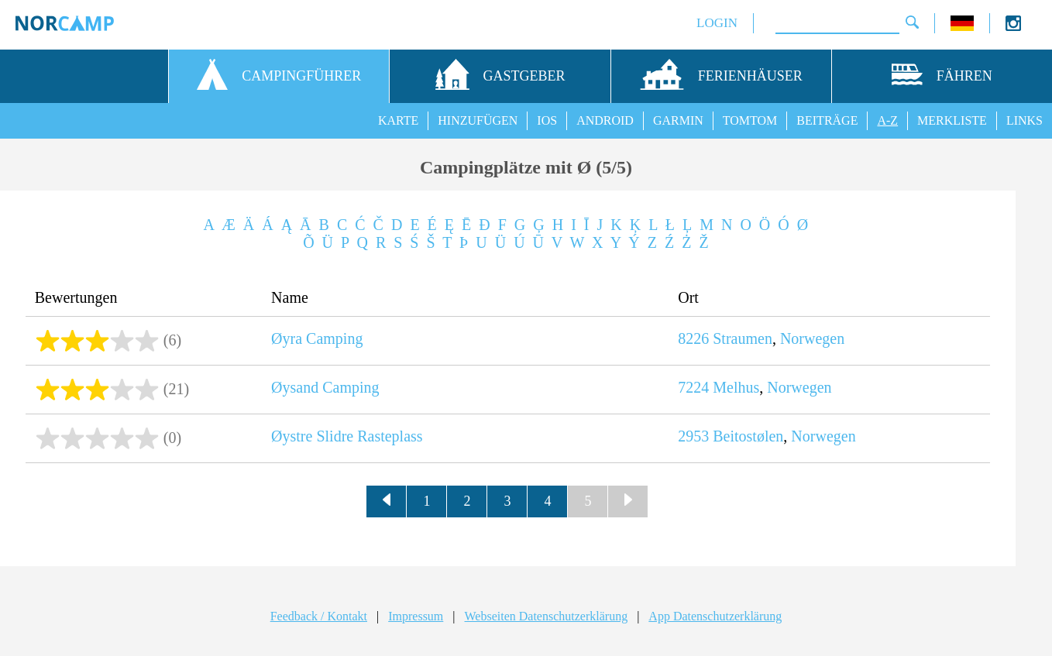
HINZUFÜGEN (477, 120)
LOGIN (716, 22)
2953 (693, 436)
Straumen (742, 338)
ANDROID (605, 120)
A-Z (887, 120)
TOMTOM (750, 120)
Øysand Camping (325, 387)
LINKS (1024, 120)
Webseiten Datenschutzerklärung (546, 616)
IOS (547, 120)
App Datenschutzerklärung (715, 616)
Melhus (736, 387)
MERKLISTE (952, 120)
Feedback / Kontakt (318, 616)
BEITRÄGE (827, 120)
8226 (693, 338)
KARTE (398, 120)
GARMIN (678, 120)
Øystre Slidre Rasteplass (347, 436)
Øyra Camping (317, 338)
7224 (693, 387)
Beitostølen (748, 436)
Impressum (415, 616)
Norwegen (812, 338)
